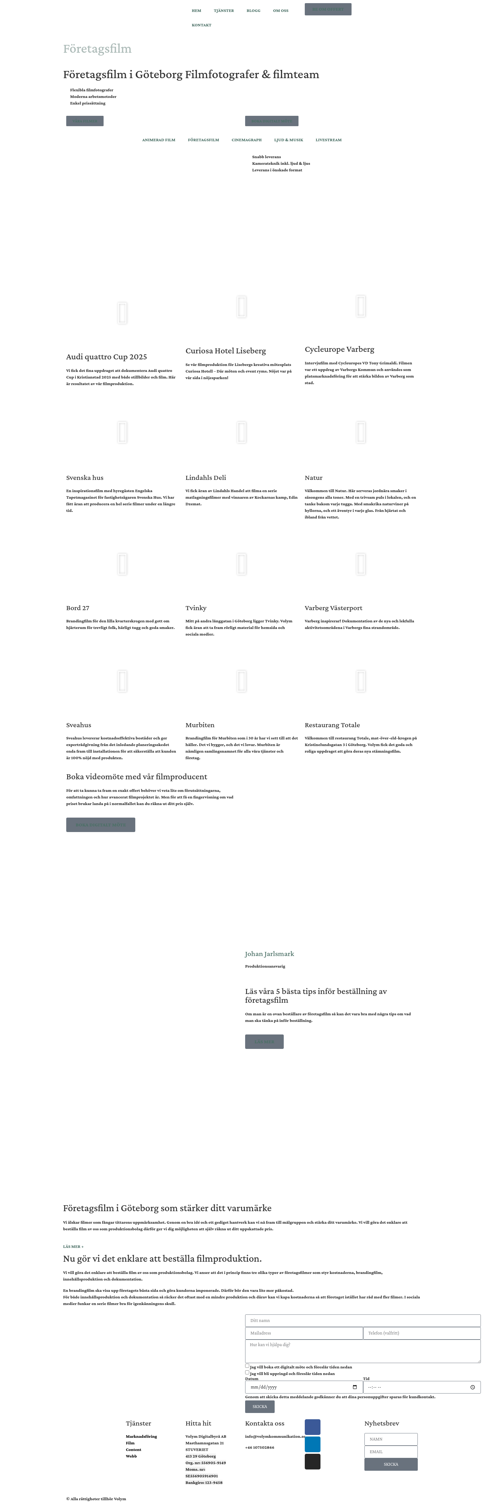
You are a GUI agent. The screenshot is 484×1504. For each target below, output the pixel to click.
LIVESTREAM (329, 139)
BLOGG (254, 10)
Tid (366, 1378)
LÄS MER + (73, 1246)
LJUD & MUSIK (288, 139)
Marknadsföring (141, 1436)
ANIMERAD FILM (158, 139)
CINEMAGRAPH (247, 139)
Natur (314, 477)
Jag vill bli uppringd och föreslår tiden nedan (292, 1373)
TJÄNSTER (224, 10)
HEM (196, 10)
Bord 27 (77, 607)
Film (130, 1442)
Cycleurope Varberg (339, 349)
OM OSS (280, 10)
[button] (123, 313)
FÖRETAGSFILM (203, 139)
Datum (251, 1378)
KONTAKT (202, 24)
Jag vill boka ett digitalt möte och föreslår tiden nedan (301, 1366)
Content (133, 1449)
